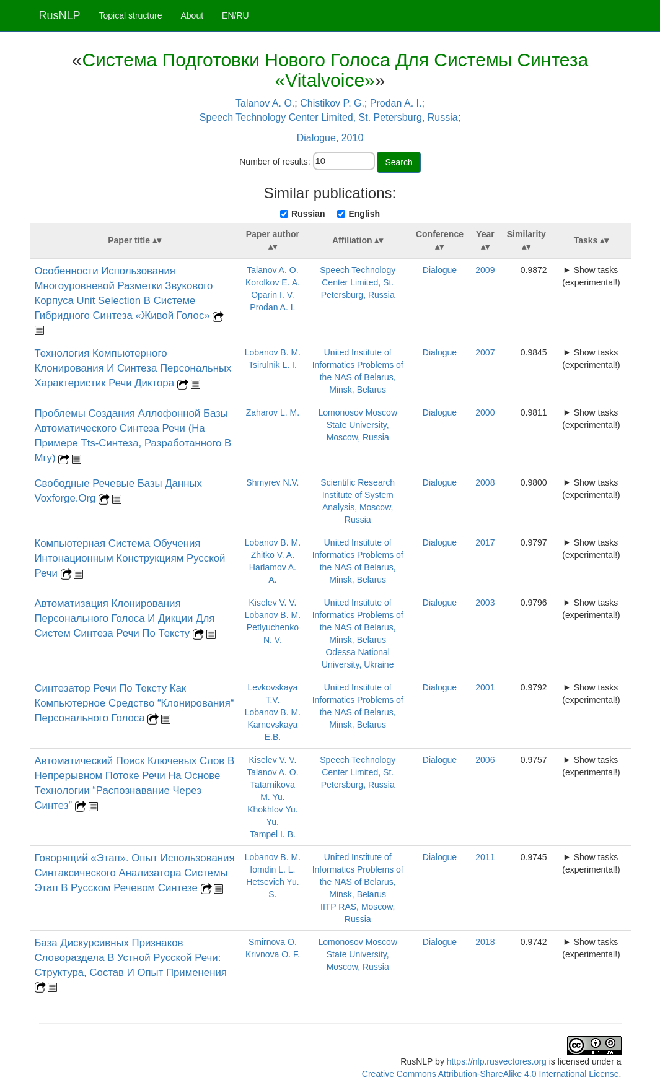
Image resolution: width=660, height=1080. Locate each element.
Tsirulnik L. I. (273, 365)
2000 (485, 412)
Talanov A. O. (264, 103)
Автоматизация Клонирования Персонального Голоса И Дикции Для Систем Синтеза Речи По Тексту (125, 618)
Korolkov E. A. (272, 282)
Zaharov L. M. (272, 412)
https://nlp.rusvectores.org (497, 1061)
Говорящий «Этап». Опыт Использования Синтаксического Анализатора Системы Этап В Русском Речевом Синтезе (135, 873)
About (191, 15)
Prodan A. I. (396, 103)
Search (398, 162)
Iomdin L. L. (272, 869)
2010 (352, 138)
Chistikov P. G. (332, 103)
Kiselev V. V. (273, 603)
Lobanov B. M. (273, 352)
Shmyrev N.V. (272, 482)
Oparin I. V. (272, 295)
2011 (485, 857)
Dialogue (316, 138)
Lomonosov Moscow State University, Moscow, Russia (357, 424)
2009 (485, 270)
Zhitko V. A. (272, 555)
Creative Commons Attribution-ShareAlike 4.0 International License (490, 1074)
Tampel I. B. (273, 834)
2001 (485, 687)
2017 (485, 542)
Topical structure (130, 15)
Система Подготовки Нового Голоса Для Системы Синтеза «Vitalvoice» (335, 70)
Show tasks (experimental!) (591, 276)
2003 (485, 603)
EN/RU (235, 15)
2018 (485, 942)
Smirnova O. (273, 942)
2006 (485, 760)
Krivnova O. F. (272, 954)
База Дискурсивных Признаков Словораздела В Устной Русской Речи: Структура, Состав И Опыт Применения (131, 957)
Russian (308, 214)
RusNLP (60, 15)
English (364, 214)
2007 (485, 352)
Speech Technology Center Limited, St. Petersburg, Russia (329, 117)
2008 (485, 482)
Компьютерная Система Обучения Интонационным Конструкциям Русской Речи (130, 558)
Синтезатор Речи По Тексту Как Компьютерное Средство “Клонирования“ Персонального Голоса (134, 703)
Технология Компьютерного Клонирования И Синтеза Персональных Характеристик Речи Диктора (133, 368)
